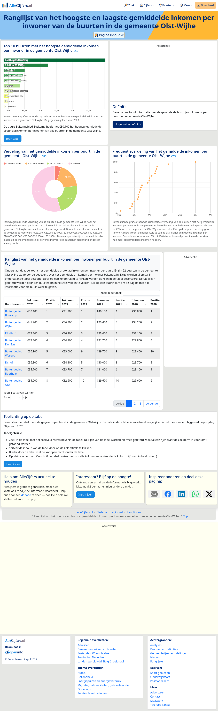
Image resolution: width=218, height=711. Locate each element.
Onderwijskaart (160, 677)
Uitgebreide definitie (128, 124)
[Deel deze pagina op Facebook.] (168, 494)
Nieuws (155, 657)
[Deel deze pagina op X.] (209, 494)
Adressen (84, 645)
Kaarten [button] (165, 5)
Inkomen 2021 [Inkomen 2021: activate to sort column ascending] (103, 302)
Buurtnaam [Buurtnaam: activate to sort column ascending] (13, 304)
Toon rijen (16, 397)
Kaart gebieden (160, 673)
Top (185, 516)
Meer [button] (185, 5)
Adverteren (157, 692)
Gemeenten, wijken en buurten (97, 649)
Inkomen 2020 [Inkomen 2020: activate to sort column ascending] (137, 302)
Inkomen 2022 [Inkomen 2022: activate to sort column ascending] (68, 302)
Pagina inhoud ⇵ (109, 35)
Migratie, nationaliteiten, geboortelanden (104, 685)
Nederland (99, 657)
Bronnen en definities (164, 649)
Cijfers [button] (146, 5)
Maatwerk (156, 700)
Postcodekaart (159, 681)
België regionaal (113, 661)
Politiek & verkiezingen (92, 693)
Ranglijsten (13, 464)
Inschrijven (85, 494)
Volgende (152, 403)
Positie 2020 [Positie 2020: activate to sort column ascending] (155, 302)
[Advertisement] (163, 74)
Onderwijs (84, 689)
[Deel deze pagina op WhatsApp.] (195, 494)
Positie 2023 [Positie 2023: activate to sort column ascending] (50, 302)
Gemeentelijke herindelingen (168, 653)
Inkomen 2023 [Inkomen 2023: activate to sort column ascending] (33, 302)
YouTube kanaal (160, 705)
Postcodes (84, 653)
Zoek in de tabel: (130, 293)
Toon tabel (12, 139)
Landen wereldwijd (90, 661)
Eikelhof (10, 333)
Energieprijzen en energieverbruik (99, 681)
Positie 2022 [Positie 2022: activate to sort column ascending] (85, 302)
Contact (155, 696)
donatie (26, 495)
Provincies (84, 657)
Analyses (155, 645)
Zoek (129, 5)
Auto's (81, 673)
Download (205, 5)
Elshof (9, 362)
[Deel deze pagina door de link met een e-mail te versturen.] (154, 494)
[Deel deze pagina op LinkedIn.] (182, 494)
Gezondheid (85, 677)
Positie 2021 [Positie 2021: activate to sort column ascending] (120, 302)
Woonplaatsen (101, 653)
